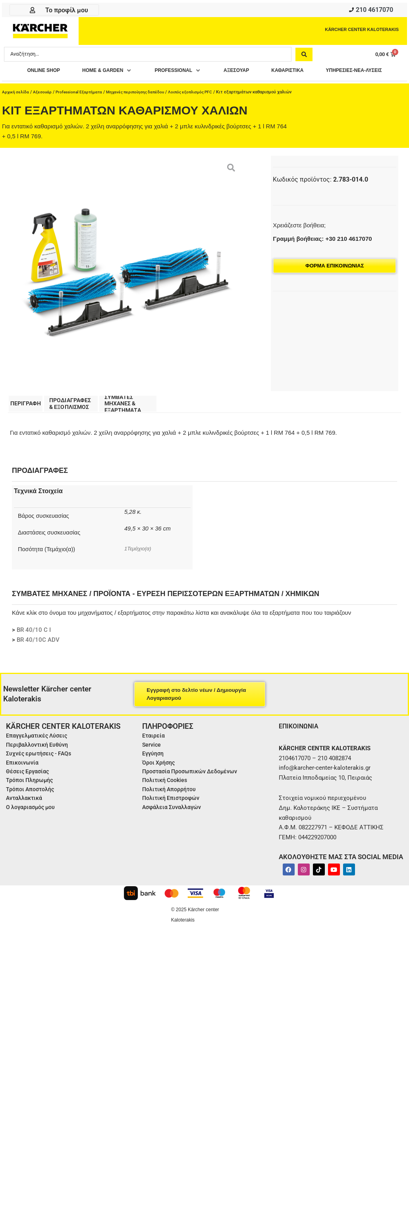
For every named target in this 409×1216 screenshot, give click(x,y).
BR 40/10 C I (34, 648)
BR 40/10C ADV (38, 658)
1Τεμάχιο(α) (139, 566)
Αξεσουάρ (44, 108)
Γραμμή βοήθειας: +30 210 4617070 (322, 255)
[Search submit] (304, 56)
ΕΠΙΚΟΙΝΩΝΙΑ (301, 744)
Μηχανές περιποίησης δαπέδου (143, 108)
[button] (138, 73)
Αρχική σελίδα (16, 108)
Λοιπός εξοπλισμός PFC (203, 108)
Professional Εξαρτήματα (83, 108)
